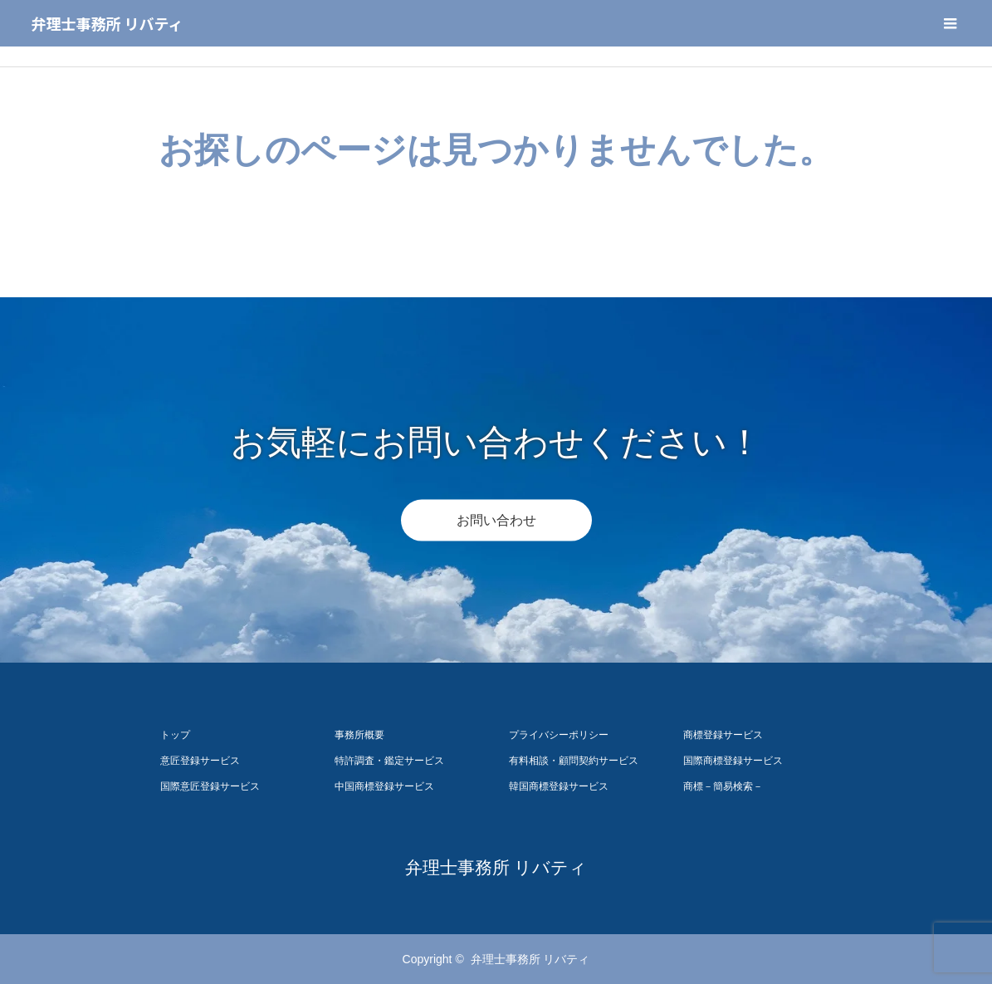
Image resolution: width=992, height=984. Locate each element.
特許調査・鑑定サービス (389, 760)
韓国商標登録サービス (558, 786)
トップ (175, 735)
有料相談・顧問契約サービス (573, 760)
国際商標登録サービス (733, 760)
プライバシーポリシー (558, 735)
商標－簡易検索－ (723, 786)
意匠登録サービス (200, 760)
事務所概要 (359, 735)
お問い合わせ (496, 520)
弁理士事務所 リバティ (107, 23)
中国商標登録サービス (384, 786)
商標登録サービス (723, 735)
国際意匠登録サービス (210, 786)
